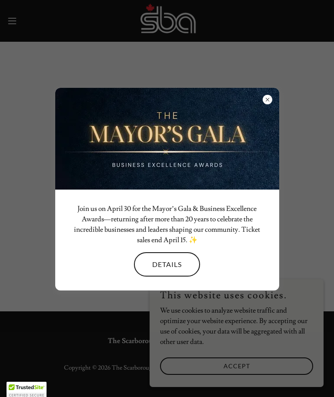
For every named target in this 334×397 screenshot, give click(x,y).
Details (167, 264)
